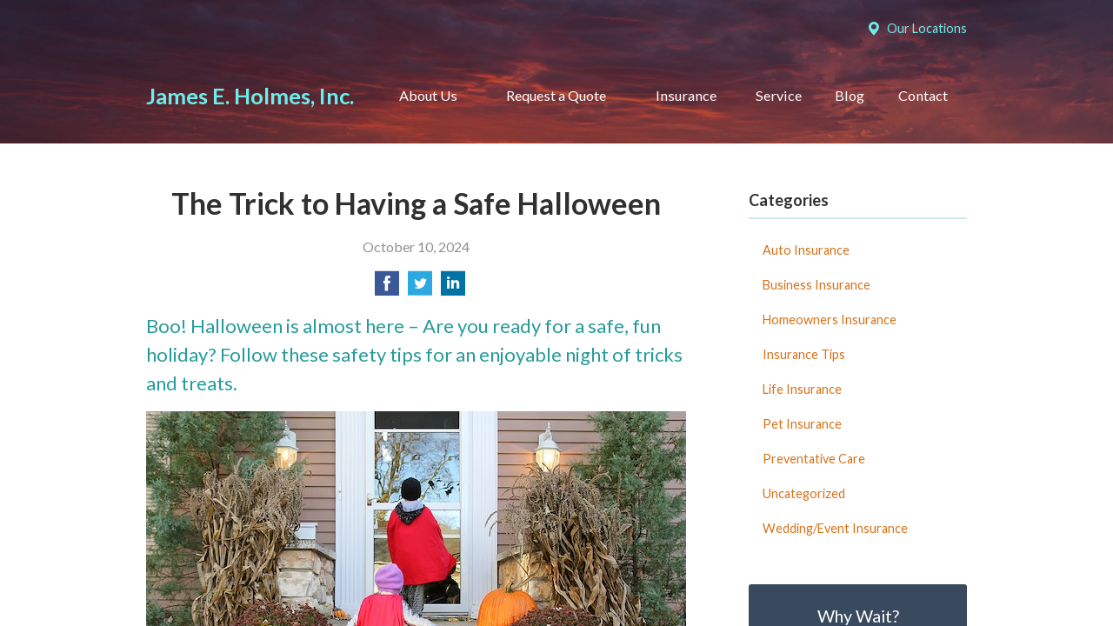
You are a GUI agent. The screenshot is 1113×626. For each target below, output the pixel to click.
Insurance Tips (804, 354)
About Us (428, 95)
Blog (849, 95)
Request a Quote (556, 95)
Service (779, 95)
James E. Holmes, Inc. (250, 96)
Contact (923, 95)
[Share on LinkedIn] (453, 288)
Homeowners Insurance (829, 319)
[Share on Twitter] (420, 288)
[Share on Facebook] (387, 288)
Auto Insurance (806, 250)
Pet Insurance (802, 423)
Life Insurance (802, 389)
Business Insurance (816, 284)
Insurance (686, 95)
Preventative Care (814, 458)
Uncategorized (804, 493)
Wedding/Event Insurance (835, 528)
